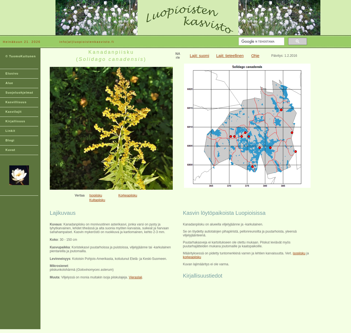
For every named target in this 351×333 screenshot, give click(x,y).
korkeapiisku (192, 257)
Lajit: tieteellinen (230, 55)
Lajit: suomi (199, 55)
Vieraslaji (135, 277)
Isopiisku (95, 195)
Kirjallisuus (15, 121)
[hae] (260, 41)
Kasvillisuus (16, 102)
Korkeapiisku (127, 195)
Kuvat (10, 149)
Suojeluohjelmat (19, 92)
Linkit (10, 130)
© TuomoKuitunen (20, 56)
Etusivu (11, 73)
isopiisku (299, 253)
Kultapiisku (97, 200)
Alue (9, 83)
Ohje (255, 55)
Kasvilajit (13, 111)
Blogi (9, 140)
